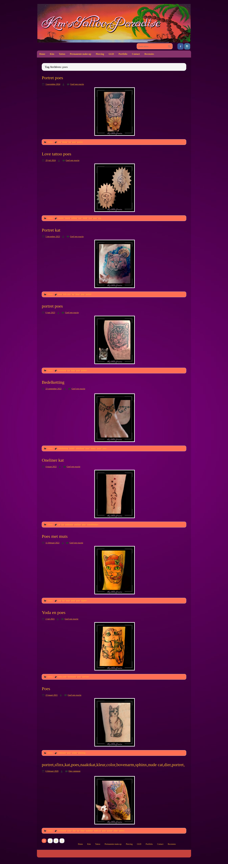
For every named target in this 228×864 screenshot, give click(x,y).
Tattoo (62, 54)
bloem (64, 142)
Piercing (100, 54)
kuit (80, 218)
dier (74, 830)
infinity (74, 218)
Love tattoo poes (56, 153)
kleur (77, 294)
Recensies (149, 54)
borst (60, 294)
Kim (52, 54)
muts (68, 600)
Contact (136, 54)
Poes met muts (54, 536)
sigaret (84, 600)
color (69, 830)
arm (59, 142)
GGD (111, 54)
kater (73, 370)
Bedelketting (53, 382)
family (67, 218)
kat (69, 142)
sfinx (116, 830)
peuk (73, 600)
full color (67, 294)
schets (74, 753)
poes (74, 142)
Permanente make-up (80, 54)
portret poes (52, 306)
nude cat (97, 830)
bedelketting (63, 448)
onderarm (69, 524)
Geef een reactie (77, 84)
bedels (72, 448)
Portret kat (51, 230)
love (90, 218)
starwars (85, 676)
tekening (81, 753)
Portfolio (123, 54)
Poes (46, 688)
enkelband (80, 448)
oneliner (77, 524)
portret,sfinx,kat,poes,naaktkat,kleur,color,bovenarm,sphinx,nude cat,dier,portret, (113, 764)
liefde (85, 218)
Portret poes (52, 77)
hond (88, 448)
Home (42, 54)
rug (99, 218)
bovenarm (62, 370)
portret (80, 142)
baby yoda (62, 676)
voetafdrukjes (92, 524)
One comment (74, 771)
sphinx (121, 830)
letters (93, 448)
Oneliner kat (53, 460)
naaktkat (89, 830)
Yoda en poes (53, 612)
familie (61, 218)
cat (59, 524)
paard (99, 448)
